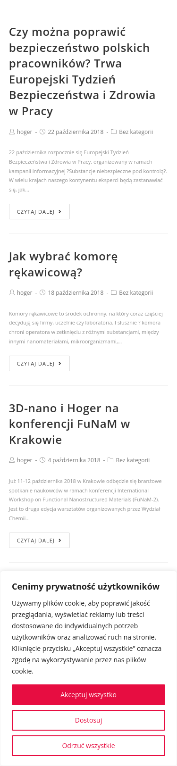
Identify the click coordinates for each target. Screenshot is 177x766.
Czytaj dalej (39, 211)
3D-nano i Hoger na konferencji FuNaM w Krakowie (69, 423)
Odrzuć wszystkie (88, 745)
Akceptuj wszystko (88, 694)
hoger (25, 132)
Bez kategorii (136, 132)
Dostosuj (88, 720)
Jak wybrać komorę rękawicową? (63, 264)
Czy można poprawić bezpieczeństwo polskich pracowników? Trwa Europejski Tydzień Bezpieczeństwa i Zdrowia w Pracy (82, 71)
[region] (88, 668)
